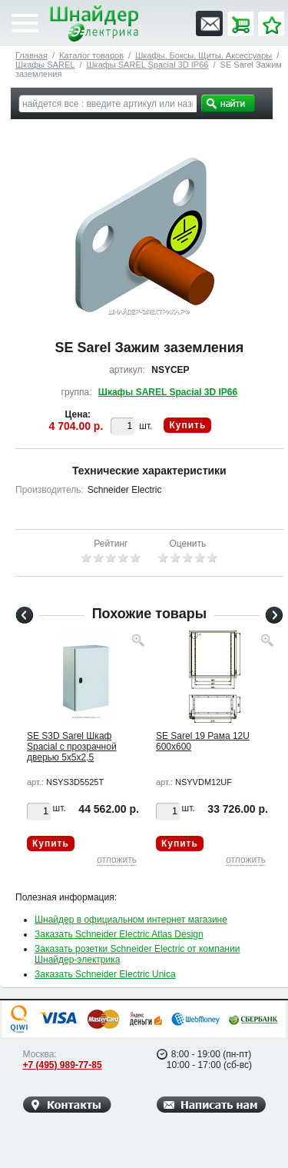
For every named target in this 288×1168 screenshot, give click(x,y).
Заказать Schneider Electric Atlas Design (119, 934)
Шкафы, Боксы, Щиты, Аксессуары (203, 55)
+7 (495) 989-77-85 (62, 1065)
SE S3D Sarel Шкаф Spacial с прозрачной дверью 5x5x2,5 (72, 746)
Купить (187, 425)
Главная (31, 55)
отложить (117, 859)
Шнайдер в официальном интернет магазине (131, 919)
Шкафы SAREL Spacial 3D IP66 (148, 64)
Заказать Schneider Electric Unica (105, 974)
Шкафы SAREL (44, 64)
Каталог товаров (91, 55)
